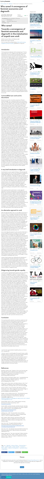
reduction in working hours (13, 448)
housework (22, 446)
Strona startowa (4, 3)
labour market (4, 448)
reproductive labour (23, 448)
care (4, 445)
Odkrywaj (10, 3)
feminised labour (22, 445)
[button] (4, 452)
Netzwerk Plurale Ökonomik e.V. (33, 460)
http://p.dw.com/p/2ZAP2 (6, 404)
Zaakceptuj (9, 477)
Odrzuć (3, 477)
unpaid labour (4, 449)
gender (3, 446)
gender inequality (16, 446)
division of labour (15, 445)
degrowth (8, 445)
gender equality (8, 446)
